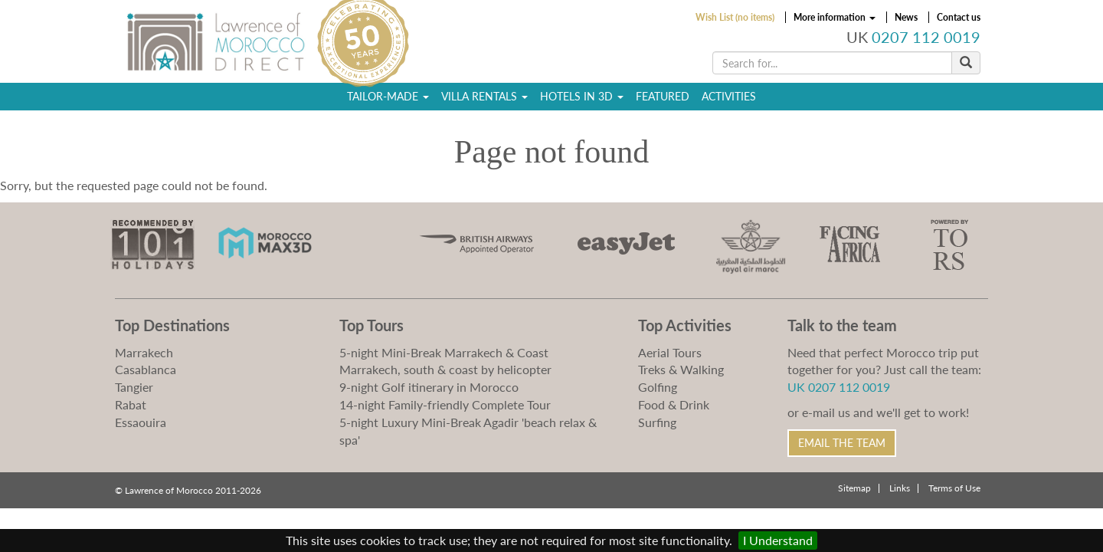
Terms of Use (954, 488)
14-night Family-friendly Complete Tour (445, 404)
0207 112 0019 (926, 37)
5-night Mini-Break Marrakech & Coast (443, 352)
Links (899, 488)
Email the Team (841, 442)
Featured (662, 96)
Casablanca (145, 369)
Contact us (958, 17)
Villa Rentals (484, 96)
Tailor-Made (388, 96)
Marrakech (144, 352)
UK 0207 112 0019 (838, 387)
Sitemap (854, 488)
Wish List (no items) (735, 17)
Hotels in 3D (582, 96)
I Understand (778, 540)
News (906, 17)
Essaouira (140, 422)
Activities (729, 96)
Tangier (134, 387)
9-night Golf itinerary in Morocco (429, 387)
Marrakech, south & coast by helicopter (445, 369)
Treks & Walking (681, 369)
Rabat (130, 404)
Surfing (657, 422)
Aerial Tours (670, 352)
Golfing (657, 387)
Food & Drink (673, 404)
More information (835, 17)
